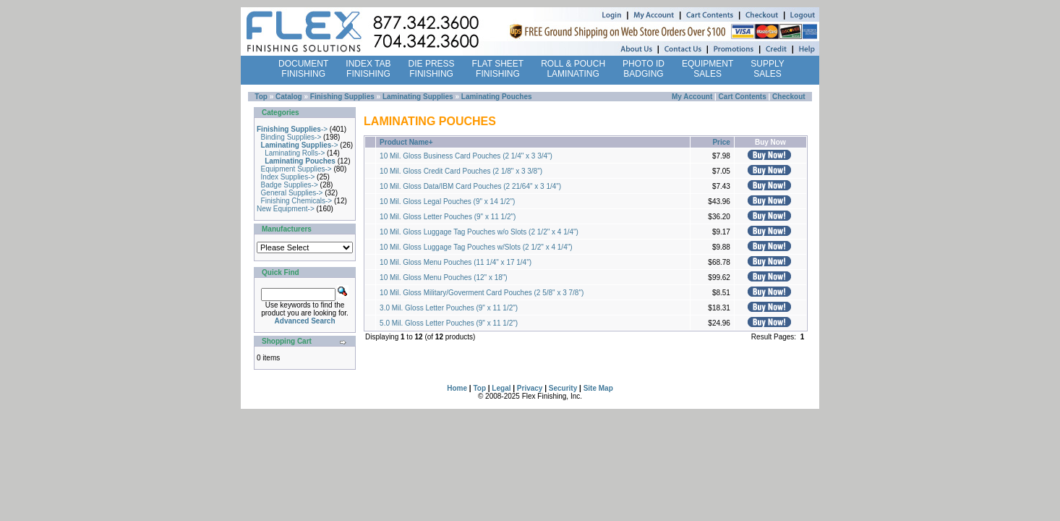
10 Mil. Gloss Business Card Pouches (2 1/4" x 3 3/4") (466, 156)
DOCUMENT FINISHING (303, 69)
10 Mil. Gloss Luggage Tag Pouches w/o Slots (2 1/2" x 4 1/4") (479, 232)
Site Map (598, 388)
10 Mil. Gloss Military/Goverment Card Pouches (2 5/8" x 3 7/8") (482, 293)
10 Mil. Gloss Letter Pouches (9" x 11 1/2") (448, 217)
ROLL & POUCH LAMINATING (573, 69)
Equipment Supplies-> (296, 169)
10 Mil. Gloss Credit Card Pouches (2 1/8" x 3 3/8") (461, 171)
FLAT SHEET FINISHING (498, 69)
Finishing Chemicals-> (297, 201)
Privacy (530, 388)
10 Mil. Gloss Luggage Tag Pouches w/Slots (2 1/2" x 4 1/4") (476, 247)
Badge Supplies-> (289, 185)
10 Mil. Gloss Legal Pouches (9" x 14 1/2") (447, 202)
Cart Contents (742, 97)
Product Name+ (406, 142)
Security (563, 388)
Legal (501, 388)
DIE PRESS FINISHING (432, 69)
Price (721, 142)
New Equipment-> (286, 209)
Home (457, 388)
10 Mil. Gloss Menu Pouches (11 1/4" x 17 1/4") (455, 262)
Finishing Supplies (342, 97)
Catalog (288, 97)
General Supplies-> (292, 193)
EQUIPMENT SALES (707, 69)
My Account (692, 97)
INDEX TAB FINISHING (368, 69)
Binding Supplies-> (291, 137)
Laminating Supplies (417, 97)
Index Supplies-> (288, 177)
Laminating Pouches (496, 97)
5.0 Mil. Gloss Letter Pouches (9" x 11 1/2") (449, 323)
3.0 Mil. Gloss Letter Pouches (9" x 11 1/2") (449, 308)
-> (292, 129)
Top (261, 97)
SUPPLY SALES (767, 69)
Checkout (788, 97)
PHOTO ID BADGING (643, 69)
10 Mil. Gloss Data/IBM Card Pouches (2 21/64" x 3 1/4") (470, 186)
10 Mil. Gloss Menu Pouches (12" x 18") (444, 277)
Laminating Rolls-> (295, 153)
